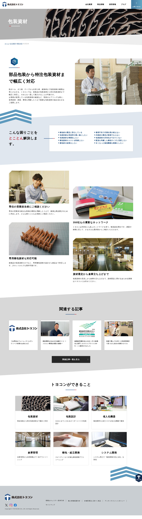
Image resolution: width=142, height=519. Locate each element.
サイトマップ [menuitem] (50, 508)
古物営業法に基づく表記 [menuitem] (92, 504)
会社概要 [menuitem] (88, 4)
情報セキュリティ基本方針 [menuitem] (55, 504)
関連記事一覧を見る (71, 363)
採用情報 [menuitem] (112, 4)
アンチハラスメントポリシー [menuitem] (115, 504)
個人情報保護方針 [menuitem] (74, 504)
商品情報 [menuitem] (100, 4)
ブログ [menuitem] (123, 4)
